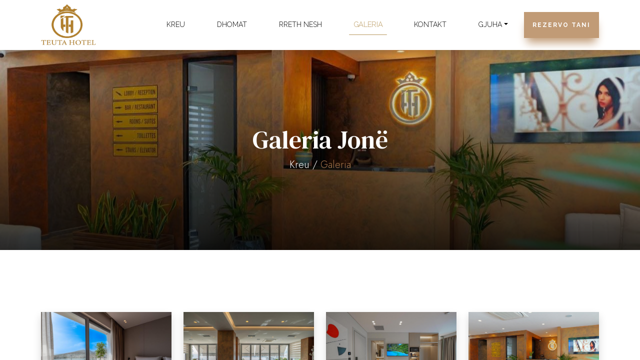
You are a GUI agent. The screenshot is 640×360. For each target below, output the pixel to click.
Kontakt (430, 24)
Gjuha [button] (490, 24)
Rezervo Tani (561, 25)
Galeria (368, 24)
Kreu (175, 24)
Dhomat (232, 24)
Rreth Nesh (300, 24)
